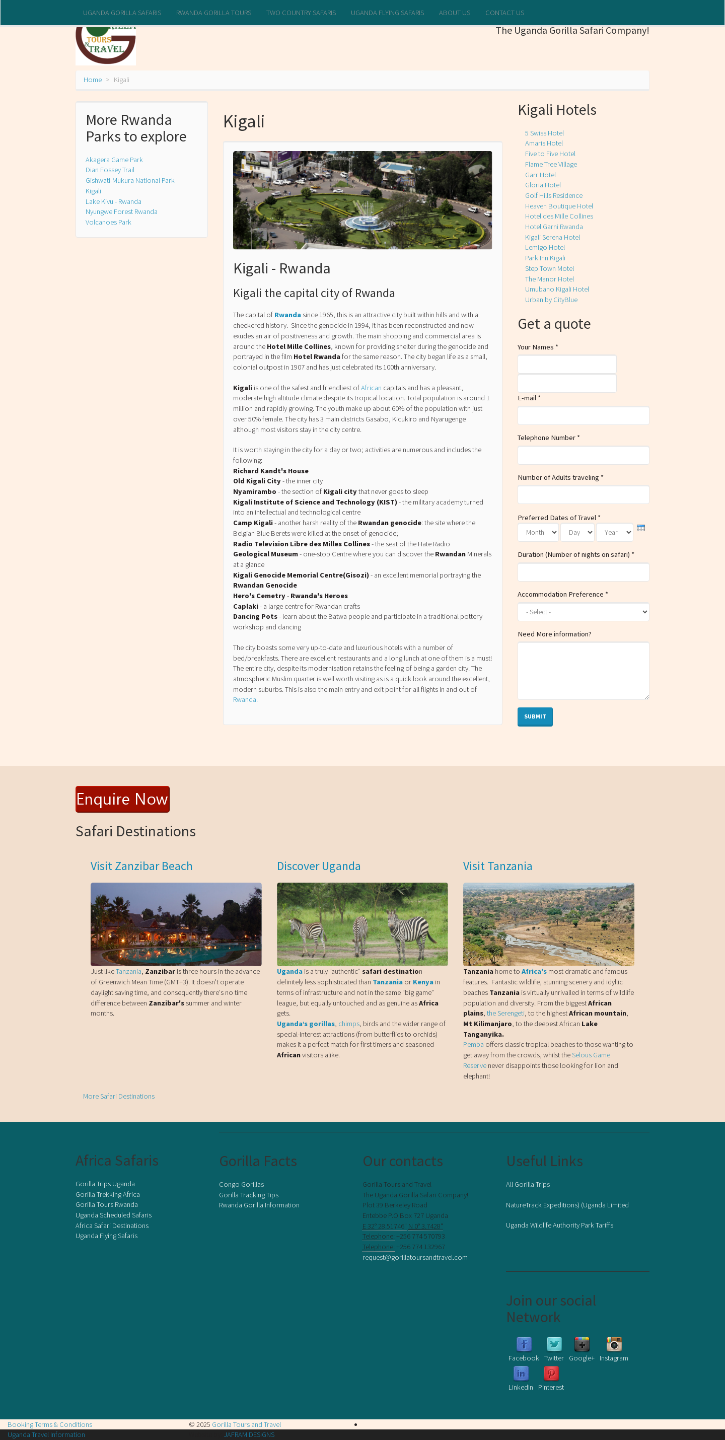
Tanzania (128, 971)
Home (93, 79)
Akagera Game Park (114, 159)
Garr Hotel (540, 174)
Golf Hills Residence (554, 195)
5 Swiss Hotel (544, 132)
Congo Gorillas (241, 1184)
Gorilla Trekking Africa (108, 1194)
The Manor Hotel (549, 278)
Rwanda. (245, 699)
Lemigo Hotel (545, 247)
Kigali (93, 190)
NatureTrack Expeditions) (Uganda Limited (567, 1204)
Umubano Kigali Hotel (557, 289)
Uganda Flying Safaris (387, 12)
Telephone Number (549, 437)
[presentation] (641, 528)
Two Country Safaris (301, 12)
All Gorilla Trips (528, 1184)
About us (454, 12)
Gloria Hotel (543, 184)
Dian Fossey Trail (110, 169)
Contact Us (504, 12)
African (371, 387)
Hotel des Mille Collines (559, 216)
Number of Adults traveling (561, 477)
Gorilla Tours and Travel (246, 1424)
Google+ (582, 1357)
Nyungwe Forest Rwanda (122, 211)
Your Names (538, 346)
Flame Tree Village (551, 164)
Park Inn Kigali (545, 257)
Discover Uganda (319, 866)
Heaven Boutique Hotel (559, 205)
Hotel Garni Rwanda (554, 226)
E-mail (529, 397)
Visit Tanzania (498, 866)
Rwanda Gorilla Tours (213, 12)
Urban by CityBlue (551, 299)
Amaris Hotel (544, 143)
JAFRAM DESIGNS (249, 1434)
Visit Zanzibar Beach (142, 866)
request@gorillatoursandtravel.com (415, 1257)
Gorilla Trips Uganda (105, 1183)
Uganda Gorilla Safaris (122, 12)
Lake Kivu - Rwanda (113, 201)
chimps (348, 1023)
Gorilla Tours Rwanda (107, 1204)
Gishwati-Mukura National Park (130, 180)
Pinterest (551, 1387)
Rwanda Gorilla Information (259, 1204)
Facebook (524, 1357)
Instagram (614, 1357)
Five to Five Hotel (550, 153)
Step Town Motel (549, 268)
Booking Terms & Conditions (50, 1424)
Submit (535, 716)
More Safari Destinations (119, 1096)
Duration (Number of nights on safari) (576, 554)
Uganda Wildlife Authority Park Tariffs (559, 1225)
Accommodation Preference (563, 594)
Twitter (554, 1357)
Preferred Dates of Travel (559, 517)
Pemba (474, 1044)
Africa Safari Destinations (112, 1225)
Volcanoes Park (108, 222)
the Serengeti (506, 1013)
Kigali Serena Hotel (552, 237)
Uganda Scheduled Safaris (114, 1214)
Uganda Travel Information (46, 1434)
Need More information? (555, 633)
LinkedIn (521, 1387)
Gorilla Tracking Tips (248, 1194)
